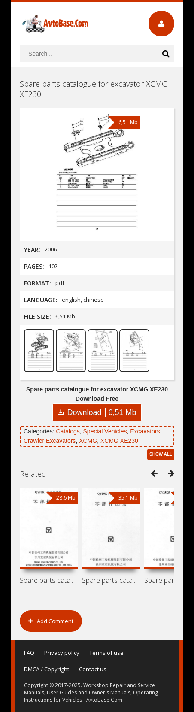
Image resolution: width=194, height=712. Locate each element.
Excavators (145, 431)
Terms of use (106, 653)
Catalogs (67, 431)
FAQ (29, 653)
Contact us (92, 669)
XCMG (88, 440)
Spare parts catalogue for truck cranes (111, 580)
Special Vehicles (105, 431)
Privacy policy (61, 653)
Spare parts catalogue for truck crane (49, 580)
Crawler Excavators (50, 440)
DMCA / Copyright (46, 669)
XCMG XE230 (119, 440)
